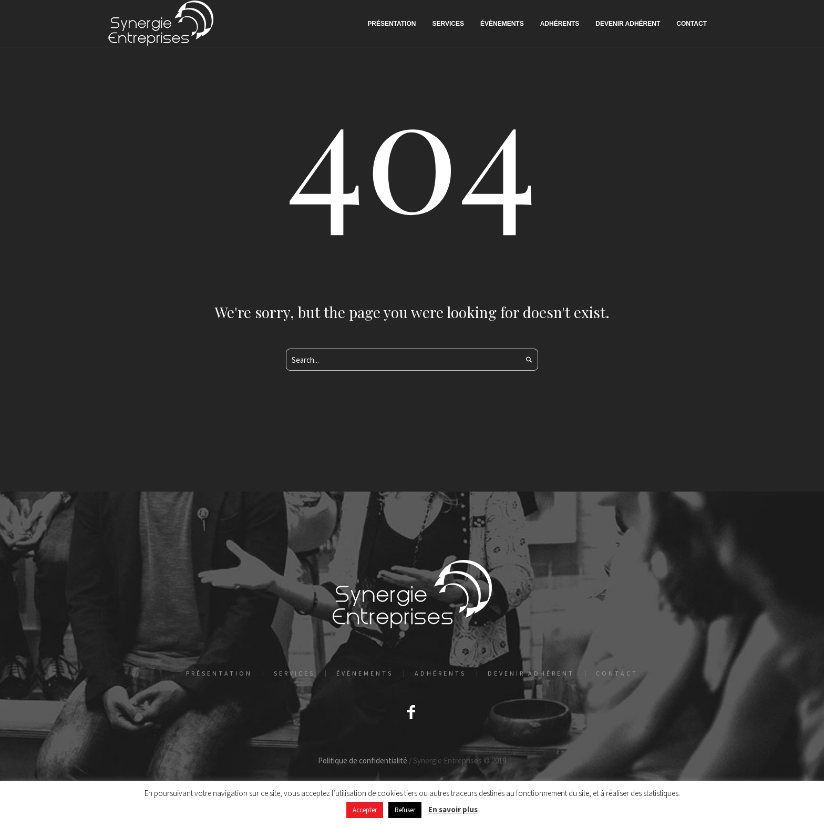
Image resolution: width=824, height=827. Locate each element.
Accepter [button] (365, 809)
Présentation (219, 673)
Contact (617, 673)
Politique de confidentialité (362, 760)
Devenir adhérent (531, 673)
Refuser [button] (405, 809)
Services (294, 673)
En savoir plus (453, 809)
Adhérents (440, 673)
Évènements (364, 673)
